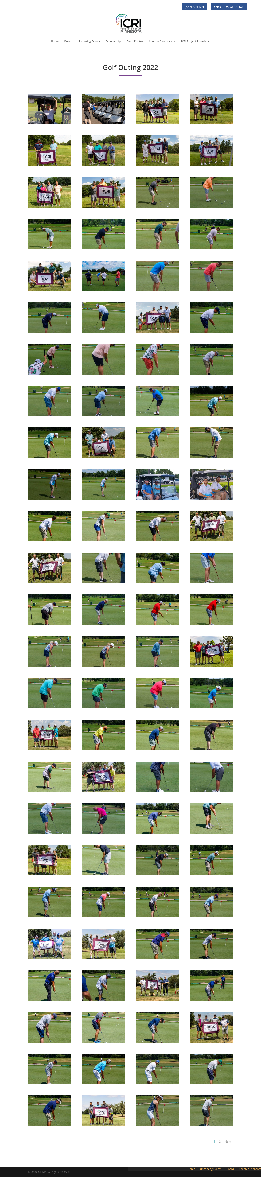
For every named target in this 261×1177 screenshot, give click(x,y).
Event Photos (134, 41)
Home (55, 41)
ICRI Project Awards (193, 41)
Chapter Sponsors (160, 41)
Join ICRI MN (194, 7)
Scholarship (113, 41)
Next (228, 1142)
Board (68, 41)
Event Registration (229, 7)
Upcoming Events (89, 41)
